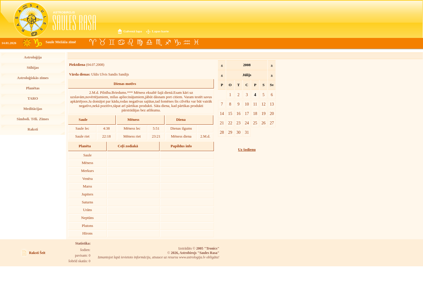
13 (272, 104)
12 (263, 104)
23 (238, 123)
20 (272, 113)
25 (255, 123)
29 (230, 132)
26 (263, 123)
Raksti (33, 129)
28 (222, 132)
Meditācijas (33, 109)
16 (238, 113)
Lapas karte (160, 31)
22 (230, 123)
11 (255, 104)
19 (263, 113)
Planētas (32, 88)
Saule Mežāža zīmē (61, 42)
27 (272, 123)
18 (255, 113)
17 (247, 113)
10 (247, 104)
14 (222, 113)
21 (222, 123)
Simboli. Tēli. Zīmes (33, 119)
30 (238, 132)
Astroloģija (33, 57)
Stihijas (33, 68)
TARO (32, 98)
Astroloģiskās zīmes (32, 78)
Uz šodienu (247, 150)
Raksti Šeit (37, 253)
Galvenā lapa (132, 31)
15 (230, 113)
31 (247, 132)
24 (247, 123)
